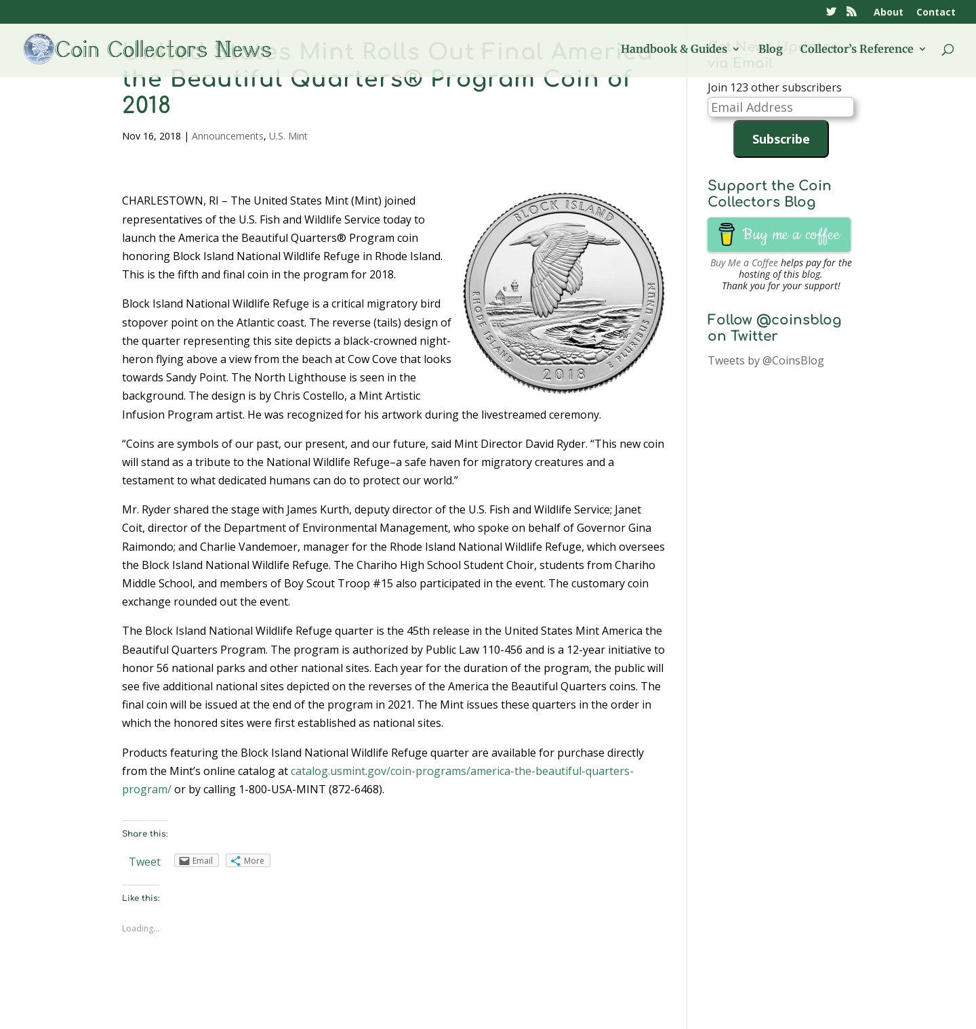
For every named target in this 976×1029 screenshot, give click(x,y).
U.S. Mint (288, 135)
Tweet (145, 861)
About (888, 12)
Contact (936, 12)
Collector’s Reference (857, 50)
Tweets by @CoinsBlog (766, 360)
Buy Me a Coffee (744, 262)
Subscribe (781, 139)
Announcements (228, 135)
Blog (770, 50)
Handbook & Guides (674, 50)
